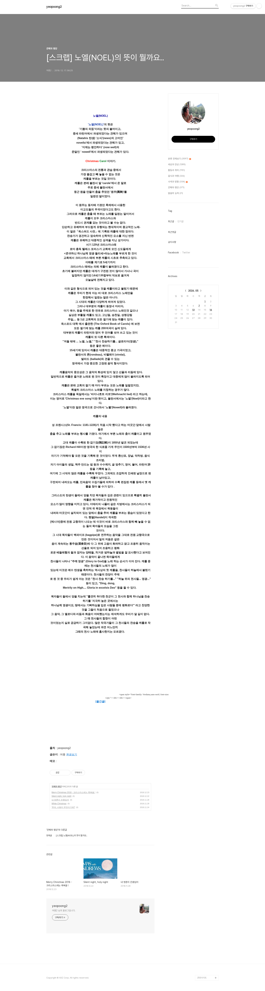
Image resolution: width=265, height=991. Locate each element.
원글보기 (71, 754)
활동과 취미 (176, 170)
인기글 (180, 221)
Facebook (173, 252)
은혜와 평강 (56, 786)
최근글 (171, 221)
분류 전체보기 (179, 159)
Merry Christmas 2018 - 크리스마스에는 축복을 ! (73, 792)
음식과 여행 (176, 176)
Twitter (186, 252)
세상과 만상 (177, 164)
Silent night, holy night (61, 796)
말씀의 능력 (175, 193)
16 (211, 310)
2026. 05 (193, 290)
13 (193, 310)
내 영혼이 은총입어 (60, 800)
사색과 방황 (178, 182)
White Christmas (59, 803)
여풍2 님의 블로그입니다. (64, 910)
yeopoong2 (54, 6)
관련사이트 (202, 977)
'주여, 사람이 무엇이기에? (63, 807)
